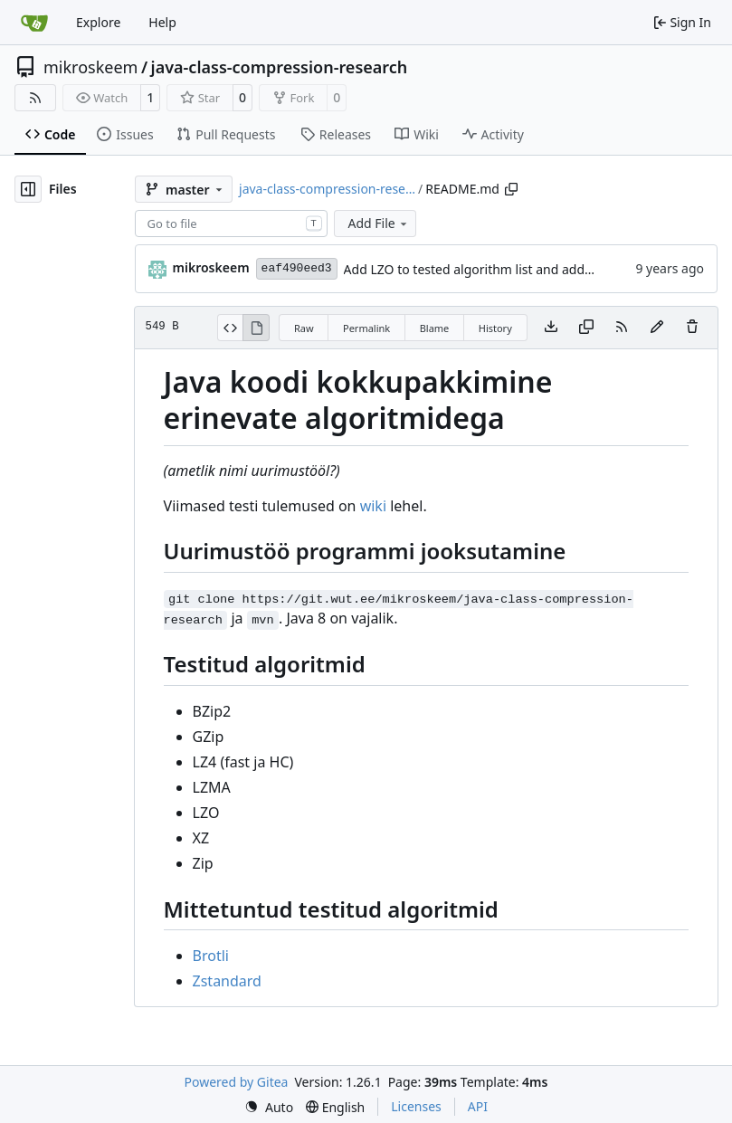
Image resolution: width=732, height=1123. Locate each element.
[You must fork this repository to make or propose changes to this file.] (656, 327)
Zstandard (227, 981)
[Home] (34, 22)
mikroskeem (90, 67)
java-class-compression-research (279, 67)
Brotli (211, 956)
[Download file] (551, 327)
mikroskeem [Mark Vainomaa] (211, 267)
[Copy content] (586, 327)
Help (162, 22)
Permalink (366, 328)
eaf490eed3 (296, 268)
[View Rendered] (256, 327)
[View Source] (230, 327)
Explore (98, 22)
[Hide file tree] (28, 189)
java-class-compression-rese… (327, 188)
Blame (435, 328)
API (478, 1106)
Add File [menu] (379, 223)
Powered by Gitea (237, 1081)
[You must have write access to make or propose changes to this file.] (692, 327)
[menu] (268, 1107)
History (495, 328)
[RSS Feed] (35, 97)
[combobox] (231, 223)
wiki (373, 506)
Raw (304, 328)
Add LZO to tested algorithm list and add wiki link (490, 269)
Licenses (416, 1106)
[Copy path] (511, 189)
